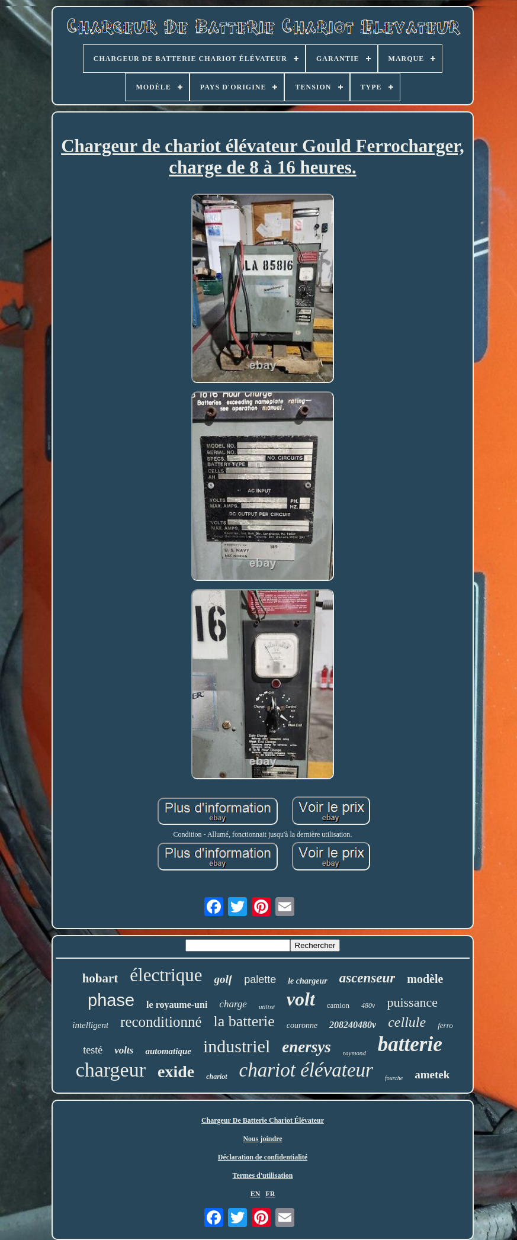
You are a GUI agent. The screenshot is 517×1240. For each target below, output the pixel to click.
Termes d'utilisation (263, 1175)
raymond (354, 1052)
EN (256, 1194)
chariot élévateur (306, 1070)
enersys (306, 1047)
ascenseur (367, 978)
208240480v (352, 1025)
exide (176, 1071)
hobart (100, 978)
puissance (412, 1002)
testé (92, 1050)
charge (233, 1004)
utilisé (267, 1006)
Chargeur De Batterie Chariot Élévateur (262, 1120)
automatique (168, 1051)
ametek (432, 1074)
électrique (166, 975)
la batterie (244, 1021)
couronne (302, 1025)
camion (338, 1005)
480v (368, 1005)
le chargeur (307, 980)
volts (123, 1050)
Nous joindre (262, 1139)
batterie (410, 1044)
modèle (425, 978)
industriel (236, 1046)
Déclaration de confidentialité (262, 1157)
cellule (407, 1022)
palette (260, 979)
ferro (445, 1025)
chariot (216, 1076)
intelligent (90, 1025)
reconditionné (160, 1022)
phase (111, 1000)
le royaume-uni (176, 1005)
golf (223, 979)
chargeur (111, 1070)
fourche (394, 1078)
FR (270, 1194)
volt (301, 999)
